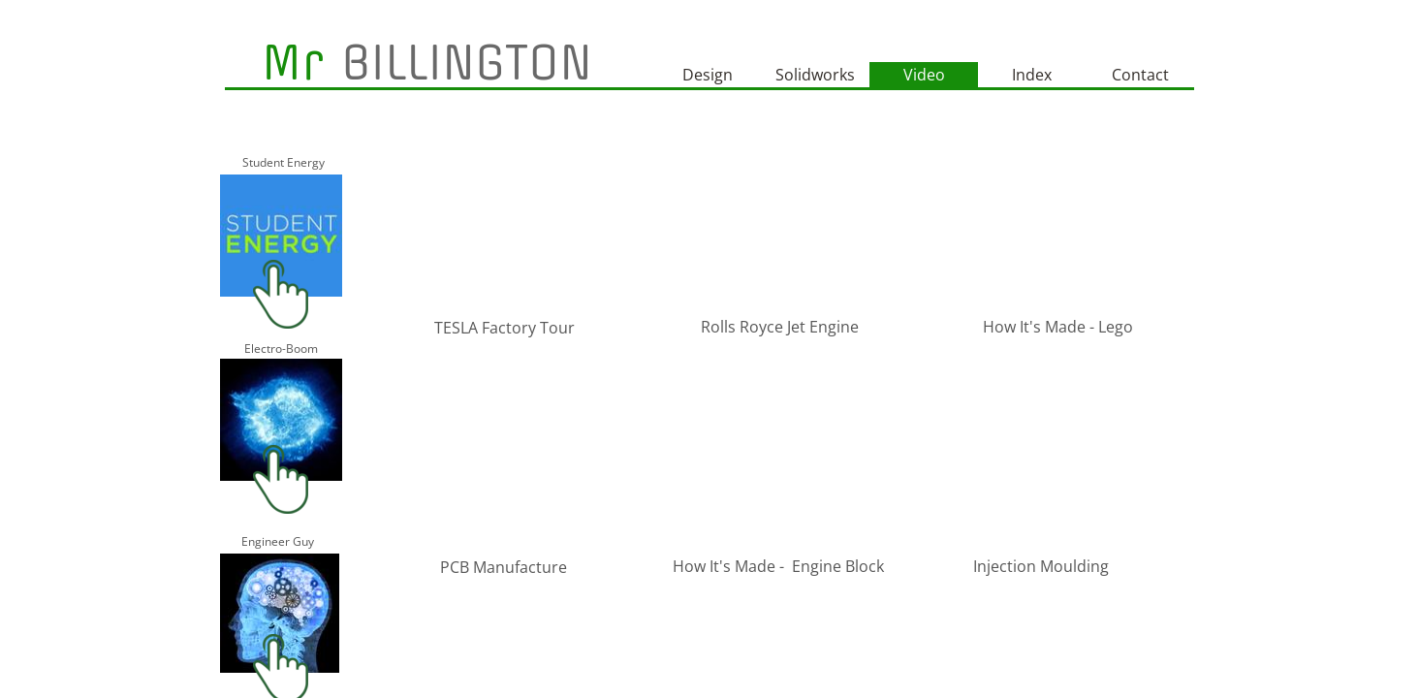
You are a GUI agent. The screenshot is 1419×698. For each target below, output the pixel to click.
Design (707, 74)
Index (1032, 74)
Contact (1140, 74)
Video (924, 74)
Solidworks (815, 74)
